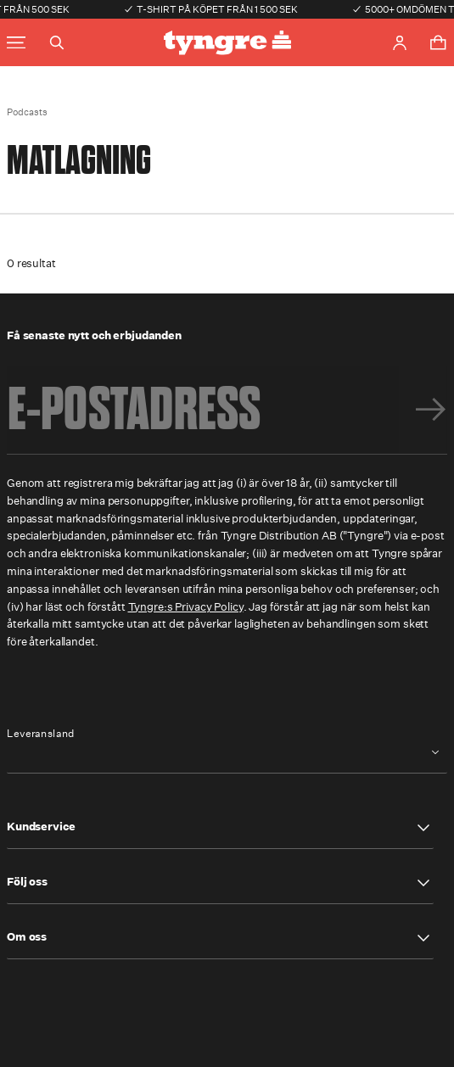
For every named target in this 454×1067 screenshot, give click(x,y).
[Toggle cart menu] (437, 42)
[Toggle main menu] (16, 42)
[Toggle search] (56, 42)
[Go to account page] (400, 42)
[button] (220, 827)
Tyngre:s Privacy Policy (186, 607)
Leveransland (41, 734)
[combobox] (227, 753)
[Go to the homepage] (227, 43)
